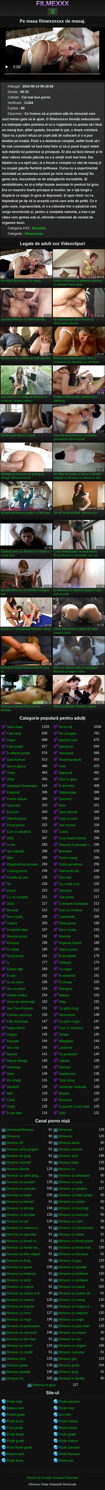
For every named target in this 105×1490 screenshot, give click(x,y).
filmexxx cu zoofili (19, 1352)
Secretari (65, 891)
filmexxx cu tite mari (21, 1339)
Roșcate (13, 1041)
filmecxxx (65, 1130)
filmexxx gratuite (19, 1372)
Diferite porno (17, 819)
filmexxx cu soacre (72, 1333)
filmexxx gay (68, 1359)
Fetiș (62, 1002)
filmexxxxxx (34, 234)
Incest (11, 891)
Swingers (65, 989)
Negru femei (16, 1028)
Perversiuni (67, 1015)
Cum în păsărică (19, 832)
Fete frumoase (17, 1021)
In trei (11, 845)
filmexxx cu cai (17, 1221)
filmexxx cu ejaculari (21, 1234)
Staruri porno (68, 949)
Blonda (64, 1093)
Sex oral (13, 1048)
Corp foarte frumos (72, 838)
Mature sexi (15, 1408)
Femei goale (16, 1415)
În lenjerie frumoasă (73, 904)
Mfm (10, 1093)
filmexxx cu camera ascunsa (24, 1228)
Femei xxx (66, 1460)
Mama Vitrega (17, 1061)
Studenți (13, 1087)
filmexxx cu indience (21, 1274)
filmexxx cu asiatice (73, 1189)
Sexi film (65, 1415)
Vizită (11, 1107)
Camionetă (67, 917)
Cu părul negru (69, 1021)
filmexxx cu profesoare (23, 1326)
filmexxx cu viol (70, 1339)
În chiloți (13, 949)
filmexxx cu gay (70, 1261)
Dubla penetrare (70, 864)
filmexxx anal (68, 1156)
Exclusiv (13, 812)
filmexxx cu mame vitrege (76, 1293)
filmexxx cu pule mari (74, 1326)
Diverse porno (17, 936)
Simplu (64, 1035)
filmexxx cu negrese (73, 1313)
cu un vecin (15, 982)
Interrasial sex (69, 871)
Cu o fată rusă (69, 884)
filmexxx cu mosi (19, 1313)
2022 (62, 1113)
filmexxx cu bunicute (73, 1215)
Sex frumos (67, 825)
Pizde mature (68, 1421)
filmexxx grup (68, 1372)
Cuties (63, 832)
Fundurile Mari (17, 930)
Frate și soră (68, 819)
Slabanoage (67, 792)
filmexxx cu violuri (20, 1346)
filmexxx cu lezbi (19, 1280)
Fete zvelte (15, 747)
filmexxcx (65, 1136)
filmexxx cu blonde (20, 1208)
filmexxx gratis (69, 1365)
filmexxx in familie (71, 1378)
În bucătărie (67, 956)
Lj (8, 963)
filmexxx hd (15, 1378)
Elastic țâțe (15, 969)
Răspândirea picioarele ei (24, 864)
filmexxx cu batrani (20, 1202)
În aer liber (14, 1113)
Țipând (12, 923)
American (14, 1067)
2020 (10, 904)
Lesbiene (65, 1048)
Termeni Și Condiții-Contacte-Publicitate (52, 1477)
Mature (64, 995)
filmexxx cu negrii (71, 1319)
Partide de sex (17, 877)
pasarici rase (68, 740)
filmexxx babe (69, 1162)
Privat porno (16, 825)
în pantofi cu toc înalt (74, 1107)
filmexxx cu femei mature (76, 1247)
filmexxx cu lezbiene (73, 1280)
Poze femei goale (19, 1447)
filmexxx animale (19, 1162)
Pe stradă (14, 1080)
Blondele (39, 228)
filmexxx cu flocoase (73, 1254)
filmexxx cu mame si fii (23, 1293)
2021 (10, 838)
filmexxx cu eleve (71, 1234)
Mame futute (68, 1428)
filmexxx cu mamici (20, 1300)
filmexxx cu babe (19, 1195)
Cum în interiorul (71, 1028)
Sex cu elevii (16, 989)
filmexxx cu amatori (21, 1182)
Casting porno (17, 871)
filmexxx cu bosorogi (74, 1208)
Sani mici (13, 805)
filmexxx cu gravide (73, 1267)
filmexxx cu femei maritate (24, 1247)
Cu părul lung (68, 1008)
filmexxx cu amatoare (74, 1175)
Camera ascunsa (19, 1015)
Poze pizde (15, 1428)
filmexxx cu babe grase (75, 1195)
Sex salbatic (16, 851)
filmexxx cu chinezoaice (76, 1228)
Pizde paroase (69, 1402)
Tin (9, 884)
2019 (10, 779)
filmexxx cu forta (19, 1261)
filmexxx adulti (69, 1143)
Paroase (13, 943)
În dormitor (66, 786)
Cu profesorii (68, 1054)
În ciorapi (65, 982)
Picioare (65, 1067)
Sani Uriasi (15, 727)
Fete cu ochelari (70, 910)
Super (11, 740)
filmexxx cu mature (20, 1306)
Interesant (66, 753)
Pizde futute (15, 1434)
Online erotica (17, 995)
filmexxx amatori (71, 1149)
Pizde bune (15, 1421)
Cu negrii (65, 969)
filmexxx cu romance (22, 1333)
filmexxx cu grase (19, 1267)
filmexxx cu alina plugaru (24, 1175)
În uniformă (67, 976)
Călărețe (65, 963)
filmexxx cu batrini (72, 1202)
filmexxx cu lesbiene (73, 1274)
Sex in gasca (16, 766)
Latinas (64, 1061)
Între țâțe (65, 877)
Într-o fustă (14, 917)
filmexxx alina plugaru (22, 1149)
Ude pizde (66, 897)
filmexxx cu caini (71, 1221)
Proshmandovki (70, 760)
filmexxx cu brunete (21, 1215)
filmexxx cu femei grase (76, 1241)
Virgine (12, 1035)
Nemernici (66, 747)
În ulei (11, 976)
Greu (10, 1074)
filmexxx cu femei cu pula (24, 1241)
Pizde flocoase (69, 1454)
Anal (62, 766)
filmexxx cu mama (20, 1287)
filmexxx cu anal (70, 1182)
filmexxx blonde (18, 1169)
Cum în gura (68, 779)
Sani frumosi (16, 760)
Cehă (11, 1100)
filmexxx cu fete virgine (23, 1254)
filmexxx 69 (15, 1143)
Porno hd (65, 727)
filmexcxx (13, 1136)
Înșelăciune (67, 1074)
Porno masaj (68, 858)
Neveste (65, 936)
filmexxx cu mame (72, 1287)
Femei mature (17, 799)
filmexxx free (16, 1359)
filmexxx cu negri (19, 1319)
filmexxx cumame (71, 1352)
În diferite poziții (18, 753)
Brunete (12, 910)
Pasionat (13, 792)
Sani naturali (68, 812)
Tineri (11, 773)
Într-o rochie (67, 930)
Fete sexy (14, 733)
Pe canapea (67, 733)
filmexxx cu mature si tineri (76, 1306)
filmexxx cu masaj (72, 1300)
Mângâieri (66, 1041)
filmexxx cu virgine (72, 1346)
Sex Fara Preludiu (20, 1008)
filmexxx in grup (44, 1385)
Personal (65, 1100)
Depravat (65, 773)
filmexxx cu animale (21, 1189)
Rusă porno (15, 956)
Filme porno (67, 923)
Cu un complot (17, 897)
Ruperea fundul (70, 943)
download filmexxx (20, 1130)
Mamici (12, 1054)
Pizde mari (14, 1402)
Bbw (10, 858)
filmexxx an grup (19, 1156)
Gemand (65, 799)
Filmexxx (52, 3)
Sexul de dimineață (21, 1002)
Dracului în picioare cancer (76, 845)
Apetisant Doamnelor (22, 786)
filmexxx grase (17, 1365)
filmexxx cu (67, 1169)
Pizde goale (67, 1434)
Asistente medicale (72, 1087)
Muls (62, 805)
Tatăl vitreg (67, 1080)
